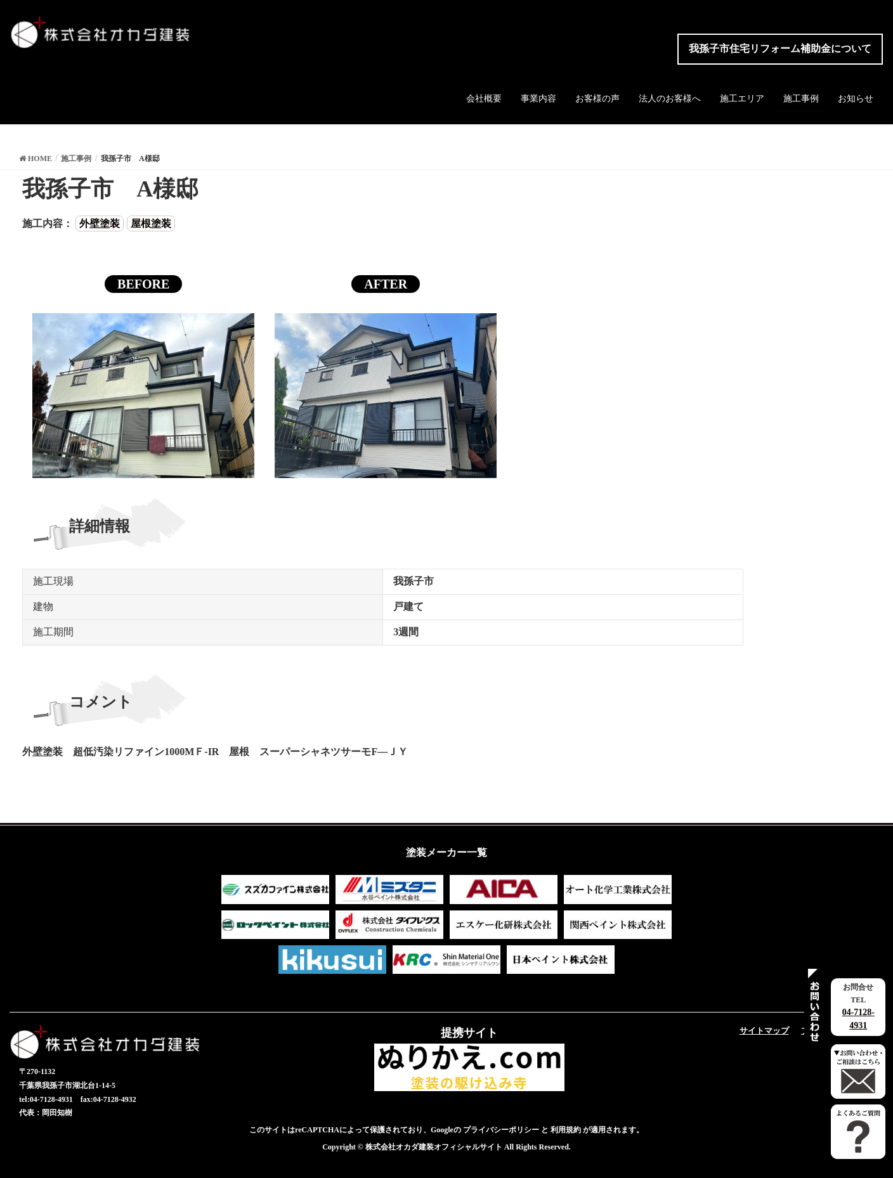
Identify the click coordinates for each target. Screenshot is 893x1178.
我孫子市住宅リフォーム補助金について (780, 48)
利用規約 (566, 1129)
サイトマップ (764, 1030)
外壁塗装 (99, 223)
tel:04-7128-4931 (46, 1099)
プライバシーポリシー (501, 1129)
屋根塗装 (151, 223)
